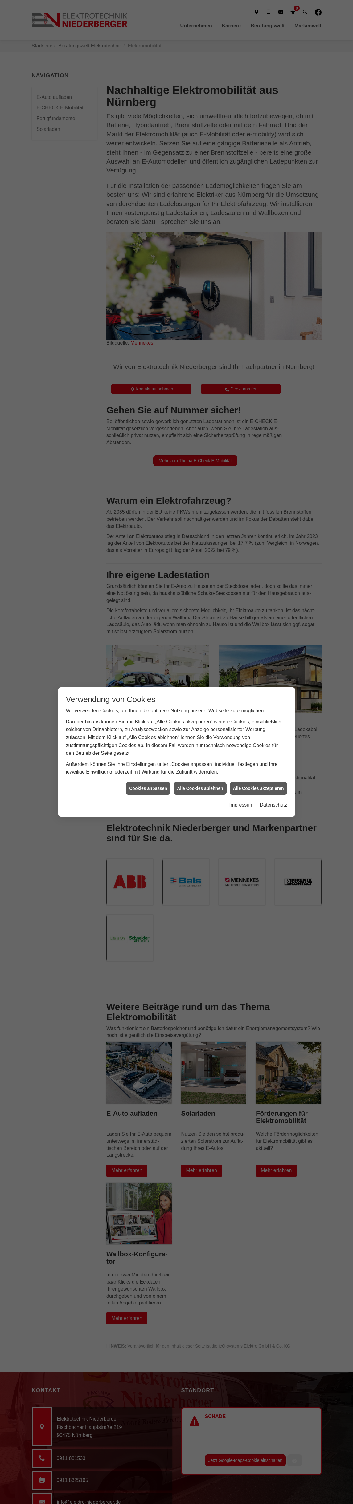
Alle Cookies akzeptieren (258, 788)
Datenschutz (273, 804)
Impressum (241, 804)
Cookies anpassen (148, 788)
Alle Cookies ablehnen (200, 788)
